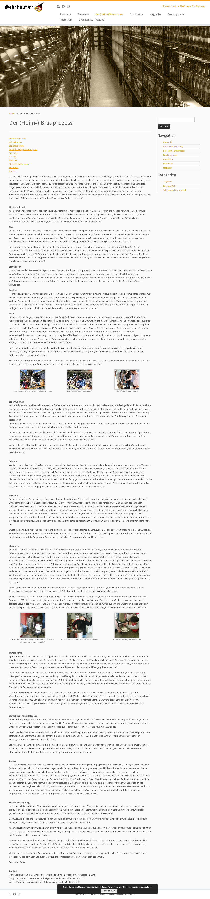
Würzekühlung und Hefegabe (23, 149)
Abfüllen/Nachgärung (19, 163)
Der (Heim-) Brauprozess (109, 14)
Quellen (13, 171)
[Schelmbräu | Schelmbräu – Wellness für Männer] (24, 7)
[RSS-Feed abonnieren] (59, 6)
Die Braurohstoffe (17, 138)
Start (11, 113)
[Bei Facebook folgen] (64, 6)
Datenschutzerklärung (91, 19)
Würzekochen (15, 142)
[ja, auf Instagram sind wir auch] (69, 6)
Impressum (66, 19)
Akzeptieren (109, 891)
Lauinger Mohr (169, 186)
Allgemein (167, 181)
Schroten (13, 153)
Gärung (12, 156)
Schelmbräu (85, 894)
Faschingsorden (176, 14)
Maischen (13, 160)
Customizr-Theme (127, 894)
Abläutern (14, 167)
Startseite (65, 14)
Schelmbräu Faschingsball (174, 190)
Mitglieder (155, 14)
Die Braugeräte (16, 145)
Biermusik (83, 14)
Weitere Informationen (142, 887)
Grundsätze (136, 14)
